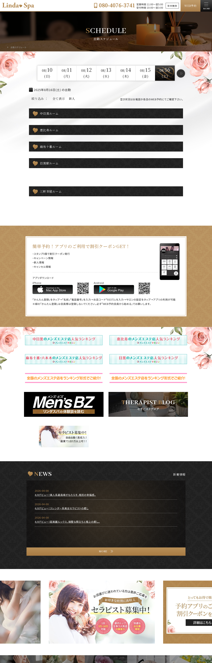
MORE (103, 551)
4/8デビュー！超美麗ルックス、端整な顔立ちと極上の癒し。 (67, 521)
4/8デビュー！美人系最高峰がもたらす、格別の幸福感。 (65, 495)
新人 (72, 98)
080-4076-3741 (114, 5)
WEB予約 (190, 6)
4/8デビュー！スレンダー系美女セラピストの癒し (62, 508)
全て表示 (59, 98)
